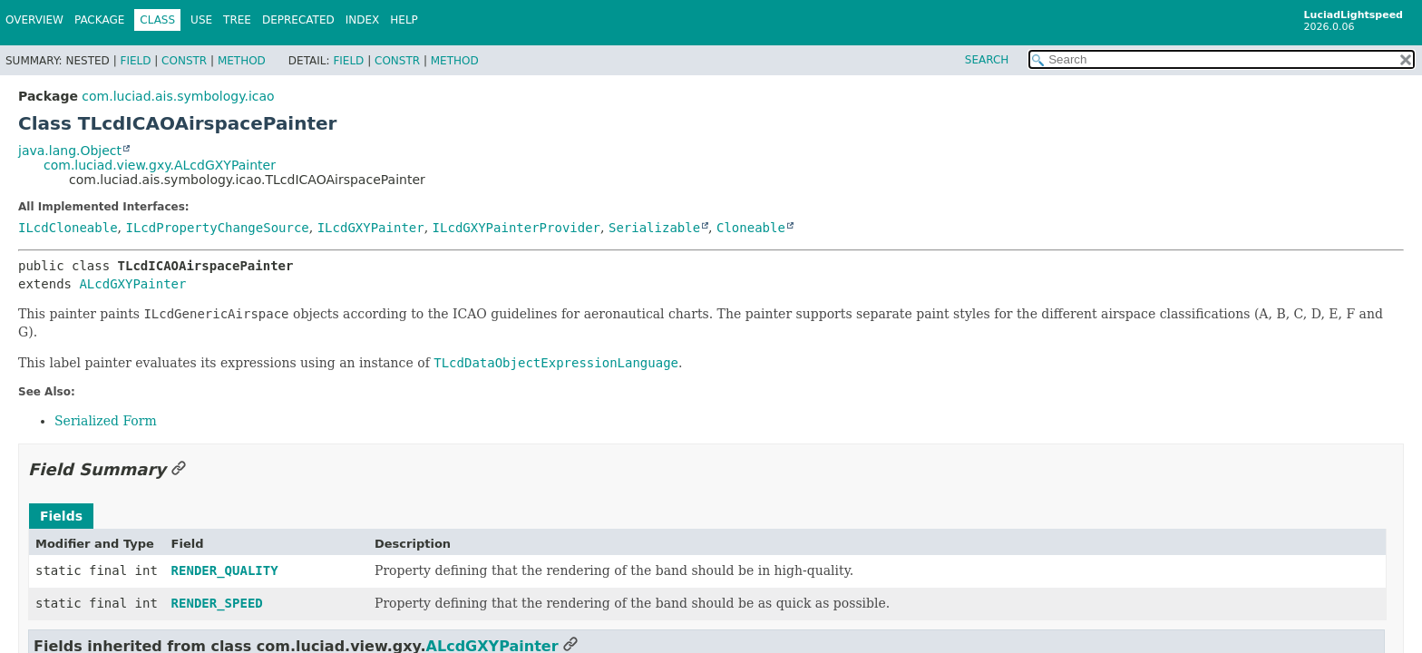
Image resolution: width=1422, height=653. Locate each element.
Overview (34, 20)
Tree (237, 20)
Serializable (654, 227)
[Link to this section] (178, 469)
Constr (184, 60)
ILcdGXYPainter (370, 227)
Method (242, 60)
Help (404, 20)
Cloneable (750, 227)
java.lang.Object (70, 150)
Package (99, 20)
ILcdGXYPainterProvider (516, 227)
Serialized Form (105, 421)
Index (363, 20)
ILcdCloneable (68, 227)
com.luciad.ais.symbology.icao (178, 96)
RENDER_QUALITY (224, 570)
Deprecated (298, 20)
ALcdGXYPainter (132, 284)
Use (201, 20)
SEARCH (987, 60)
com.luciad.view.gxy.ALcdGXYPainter (160, 165)
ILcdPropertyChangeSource (216, 227)
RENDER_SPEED (217, 603)
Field (135, 60)
